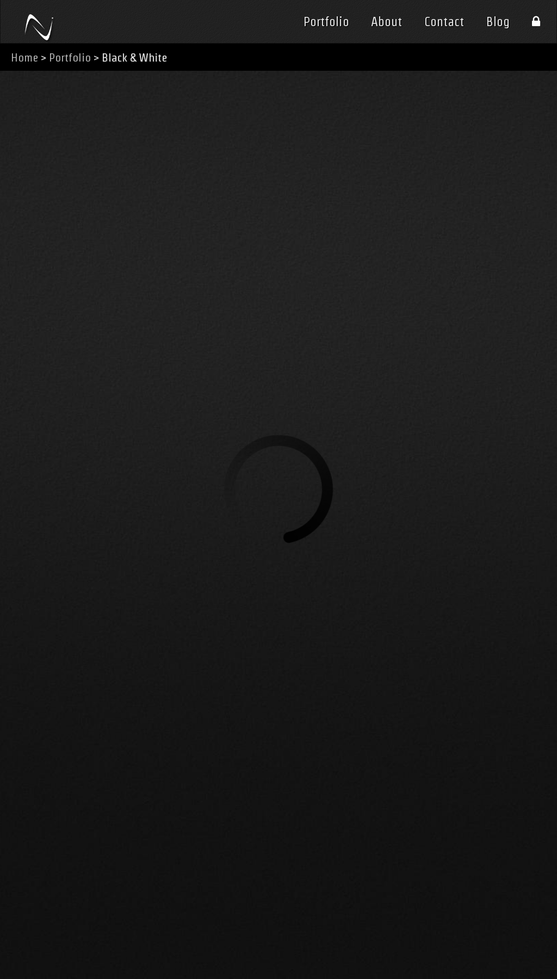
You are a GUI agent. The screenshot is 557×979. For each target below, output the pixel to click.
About (386, 22)
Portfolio (326, 22)
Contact (444, 22)
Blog (498, 22)
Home (24, 57)
